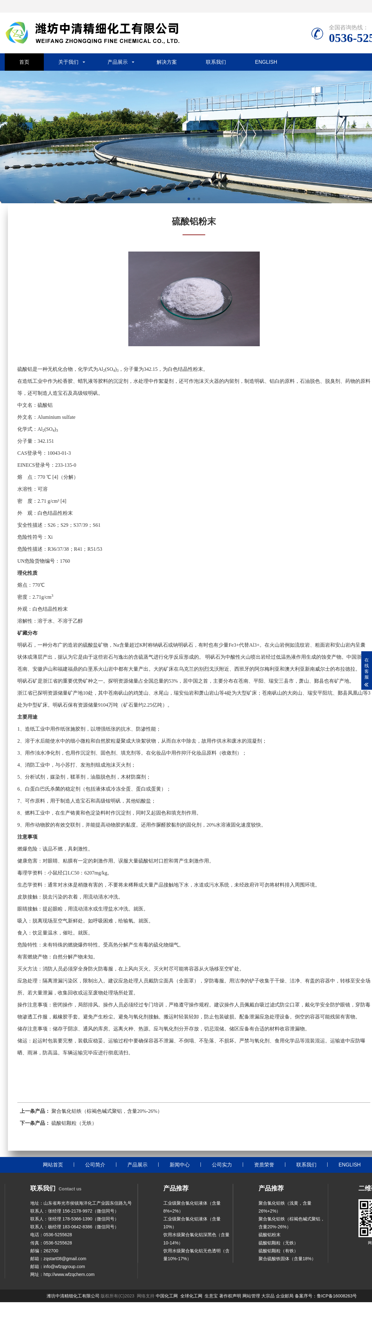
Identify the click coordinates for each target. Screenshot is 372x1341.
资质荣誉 (264, 1164)
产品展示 (118, 62)
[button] (189, 199)
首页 (24, 62)
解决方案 (167, 62)
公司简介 (95, 1164)
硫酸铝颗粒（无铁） (278, 1242)
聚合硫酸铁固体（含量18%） (287, 1258)
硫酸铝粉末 (270, 1234)
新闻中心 (180, 1164)
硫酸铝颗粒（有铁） (278, 1250)
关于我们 (68, 62)
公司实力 (222, 1164)
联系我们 (216, 62)
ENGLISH (266, 62)
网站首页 (53, 1164)
